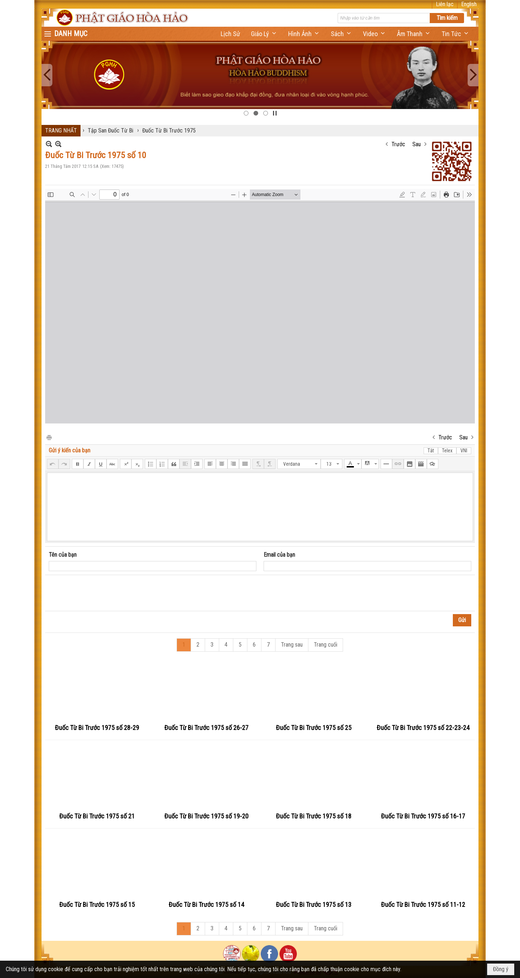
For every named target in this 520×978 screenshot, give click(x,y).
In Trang (48, 437)
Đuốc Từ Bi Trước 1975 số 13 (313, 904)
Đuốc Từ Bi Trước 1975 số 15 (97, 904)
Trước (398, 144)
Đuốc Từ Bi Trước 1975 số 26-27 (206, 727)
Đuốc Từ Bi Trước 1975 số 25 (313, 727)
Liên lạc (445, 4)
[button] (264, 34)
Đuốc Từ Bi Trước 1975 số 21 (97, 816)
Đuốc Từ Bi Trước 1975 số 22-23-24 (423, 727)
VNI (463, 450)
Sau (416, 144)
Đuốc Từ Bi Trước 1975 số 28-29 (97, 727)
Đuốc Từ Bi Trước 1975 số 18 (313, 816)
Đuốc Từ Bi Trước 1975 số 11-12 (423, 904)
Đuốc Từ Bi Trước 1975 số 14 (206, 904)
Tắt (431, 450)
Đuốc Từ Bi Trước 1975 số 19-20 (206, 816)
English (469, 4)
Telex (447, 450)
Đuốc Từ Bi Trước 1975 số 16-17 (423, 816)
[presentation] (104, 593)
